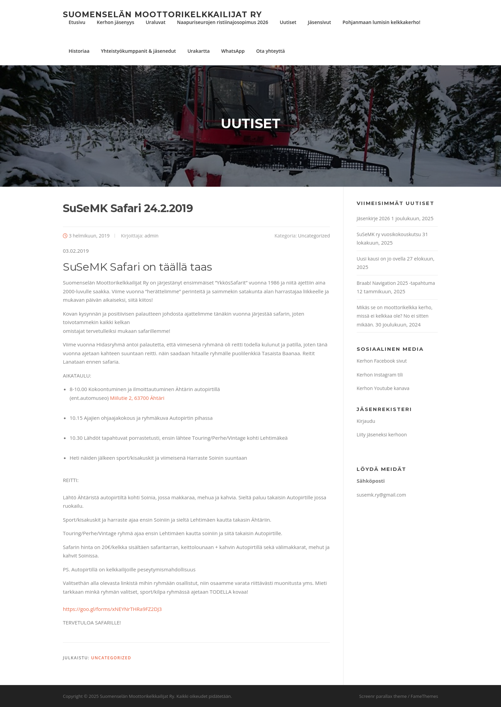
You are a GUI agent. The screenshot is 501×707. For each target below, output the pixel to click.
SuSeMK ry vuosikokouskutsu (389, 234)
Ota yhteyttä (270, 51)
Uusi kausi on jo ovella (381, 258)
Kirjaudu (366, 421)
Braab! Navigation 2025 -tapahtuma (396, 283)
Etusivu (77, 22)
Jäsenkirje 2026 (373, 218)
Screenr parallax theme (383, 696)
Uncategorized (314, 235)
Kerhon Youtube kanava (383, 388)
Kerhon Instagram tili (380, 374)
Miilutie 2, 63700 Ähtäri (137, 397)
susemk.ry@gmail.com (381, 495)
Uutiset (288, 22)
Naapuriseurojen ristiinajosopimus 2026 (222, 22)
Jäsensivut (319, 22)
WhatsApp (232, 51)
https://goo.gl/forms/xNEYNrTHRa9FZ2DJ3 (112, 609)
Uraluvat (156, 22)
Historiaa (79, 51)
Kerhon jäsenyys (115, 22)
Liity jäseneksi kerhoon (382, 434)
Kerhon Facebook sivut (382, 361)
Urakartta (198, 51)
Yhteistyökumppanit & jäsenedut (138, 51)
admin (152, 235)
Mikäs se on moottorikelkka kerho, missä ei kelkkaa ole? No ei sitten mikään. (394, 316)
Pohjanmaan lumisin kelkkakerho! (381, 22)
